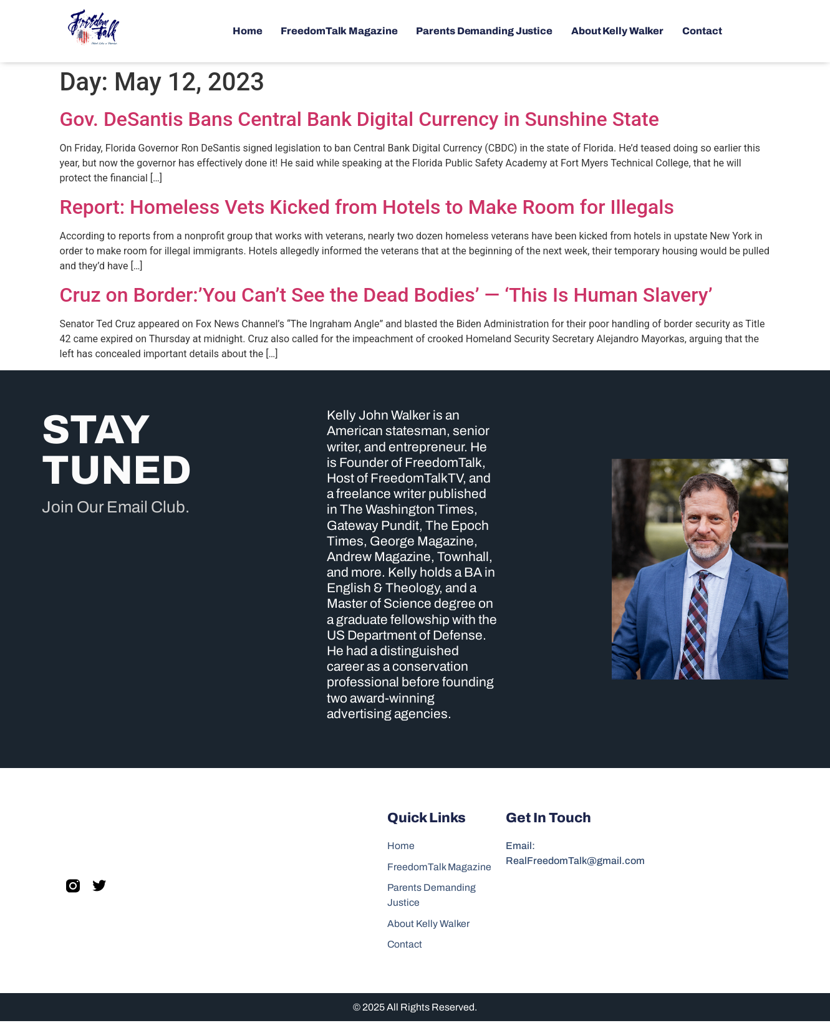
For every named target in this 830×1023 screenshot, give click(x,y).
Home (248, 31)
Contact (701, 31)
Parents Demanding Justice (484, 31)
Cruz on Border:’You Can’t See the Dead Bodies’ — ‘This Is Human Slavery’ (386, 295)
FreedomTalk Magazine (339, 31)
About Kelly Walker (617, 31)
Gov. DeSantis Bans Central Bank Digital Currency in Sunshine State (359, 119)
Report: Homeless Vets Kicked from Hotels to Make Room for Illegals (367, 207)
